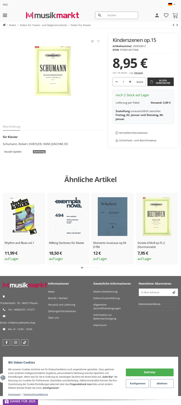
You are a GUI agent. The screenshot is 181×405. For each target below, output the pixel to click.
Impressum (15, 394)
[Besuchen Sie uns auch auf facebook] (6, 342)
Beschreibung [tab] (11, 126)
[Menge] (123, 82)
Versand (138, 72)
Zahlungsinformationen (62, 311)
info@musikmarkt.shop (21, 322)
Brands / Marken (58, 298)
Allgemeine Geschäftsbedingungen (107, 306)
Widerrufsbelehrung (105, 291)
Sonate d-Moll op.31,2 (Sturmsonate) (151, 245)
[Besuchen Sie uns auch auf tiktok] (24, 342)
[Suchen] (121, 15)
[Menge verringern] (116, 82)
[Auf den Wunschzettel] (97, 39)
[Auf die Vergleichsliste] (91, 39)
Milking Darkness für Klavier (66, 243)
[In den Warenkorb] (160, 81)
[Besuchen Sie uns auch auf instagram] (15, 342)
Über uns (53, 317)
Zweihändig (39, 152)
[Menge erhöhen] (130, 82)
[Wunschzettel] (164, 15)
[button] (171, 4)
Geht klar (149, 372)
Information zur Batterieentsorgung (104, 316)
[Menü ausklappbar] (5, 15)
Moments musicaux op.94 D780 (109, 245)
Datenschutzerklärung (36, 394)
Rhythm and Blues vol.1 (19, 243)
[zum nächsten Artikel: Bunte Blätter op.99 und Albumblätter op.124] (173, 25)
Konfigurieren (137, 383)
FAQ (5, 4)
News (51, 291)
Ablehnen (161, 383)
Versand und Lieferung (61, 304)
